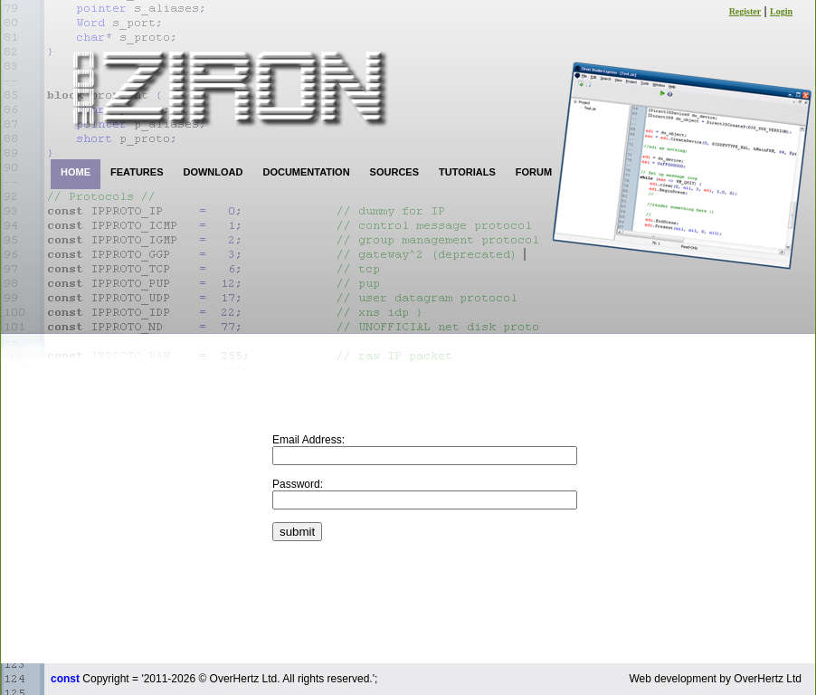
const (65, 678)
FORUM (534, 172)
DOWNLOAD (212, 172)
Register (745, 11)
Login (781, 11)
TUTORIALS (467, 172)
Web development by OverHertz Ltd (715, 678)
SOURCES (394, 172)
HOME (75, 172)
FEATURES (136, 172)
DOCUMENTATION (305, 172)
